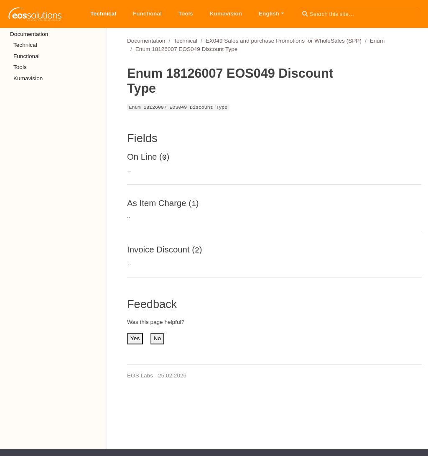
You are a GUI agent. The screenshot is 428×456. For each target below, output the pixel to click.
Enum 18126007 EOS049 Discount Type (186, 49)
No (157, 338)
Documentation (146, 41)
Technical (185, 41)
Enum (377, 41)
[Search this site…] (359, 14)
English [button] (269, 13)
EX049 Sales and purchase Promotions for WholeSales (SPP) (284, 41)
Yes (135, 338)
